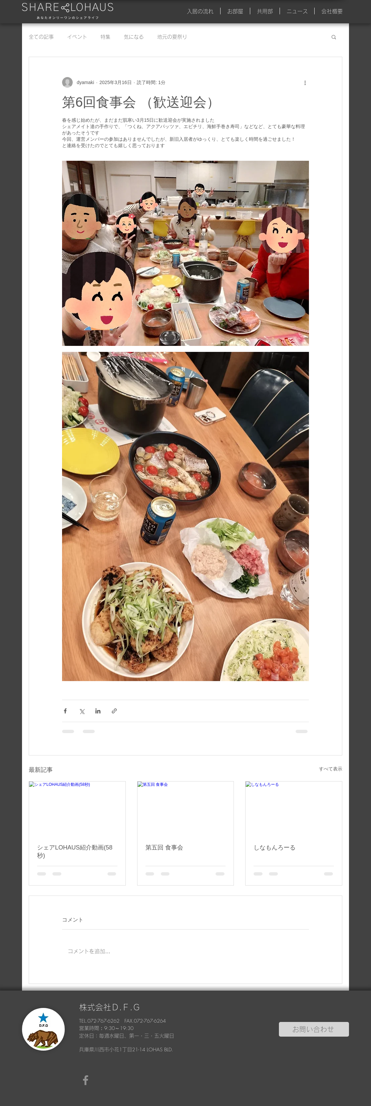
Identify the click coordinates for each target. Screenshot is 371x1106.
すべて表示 (330, 768)
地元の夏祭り (172, 36)
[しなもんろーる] (294, 808)
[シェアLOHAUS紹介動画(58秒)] (77, 808)
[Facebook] (85, 1080)
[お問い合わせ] (314, 1029)
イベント (77, 36)
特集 (105, 36)
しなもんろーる (275, 847)
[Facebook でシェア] (65, 711)
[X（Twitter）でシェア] (81, 711)
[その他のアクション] (305, 82)
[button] (334, 36)
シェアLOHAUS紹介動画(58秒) (74, 851)
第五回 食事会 (164, 847)
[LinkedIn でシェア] (98, 711)
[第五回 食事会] (185, 808)
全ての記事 (41, 36)
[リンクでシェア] (114, 711)
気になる (134, 36)
